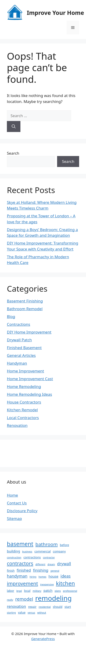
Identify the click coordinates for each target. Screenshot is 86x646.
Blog (11, 316)
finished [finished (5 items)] (24, 570)
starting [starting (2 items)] (11, 612)
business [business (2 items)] (27, 551)
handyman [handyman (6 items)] (17, 576)
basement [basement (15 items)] (20, 544)
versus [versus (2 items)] (31, 612)
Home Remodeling (24, 386)
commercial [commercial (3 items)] (42, 551)
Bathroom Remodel (25, 308)
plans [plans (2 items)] (58, 590)
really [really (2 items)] (10, 599)
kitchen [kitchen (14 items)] (65, 583)
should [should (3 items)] (57, 607)
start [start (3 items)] (67, 607)
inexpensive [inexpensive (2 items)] (47, 584)
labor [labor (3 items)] (10, 591)
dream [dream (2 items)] (51, 564)
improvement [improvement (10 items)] (22, 583)
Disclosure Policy (22, 510)
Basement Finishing (25, 301)
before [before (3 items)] (64, 545)
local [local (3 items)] (27, 591)
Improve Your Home (55, 12)
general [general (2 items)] (54, 570)
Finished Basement (24, 347)
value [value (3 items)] (22, 612)
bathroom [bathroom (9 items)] (47, 544)
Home (12, 495)
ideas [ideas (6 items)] (66, 576)
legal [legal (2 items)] (19, 590)
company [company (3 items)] (59, 551)
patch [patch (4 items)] (47, 590)
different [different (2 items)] (40, 564)
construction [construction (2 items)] (14, 557)
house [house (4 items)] (53, 576)
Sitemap (14, 518)
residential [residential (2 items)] (45, 606)
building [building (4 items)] (13, 551)
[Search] (13, 126)
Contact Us (17, 503)
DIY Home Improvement (29, 332)
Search (13, 153)
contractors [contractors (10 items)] (20, 563)
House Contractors (24, 402)
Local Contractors (23, 417)
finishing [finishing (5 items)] (40, 570)
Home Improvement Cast (30, 378)
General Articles (21, 355)
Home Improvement (25, 371)
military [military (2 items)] (37, 590)
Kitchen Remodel (22, 409)
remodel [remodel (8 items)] (24, 599)
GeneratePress (43, 638)
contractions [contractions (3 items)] (32, 557)
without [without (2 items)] (41, 612)
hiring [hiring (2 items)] (33, 576)
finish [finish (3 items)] (10, 570)
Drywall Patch (19, 339)
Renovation (17, 425)
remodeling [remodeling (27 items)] (53, 598)
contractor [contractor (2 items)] (49, 557)
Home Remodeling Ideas (29, 394)
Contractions (18, 324)
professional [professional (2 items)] (70, 590)
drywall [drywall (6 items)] (64, 563)
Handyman (17, 363)
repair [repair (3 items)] (32, 607)
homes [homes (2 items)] (42, 576)
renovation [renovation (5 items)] (16, 606)
